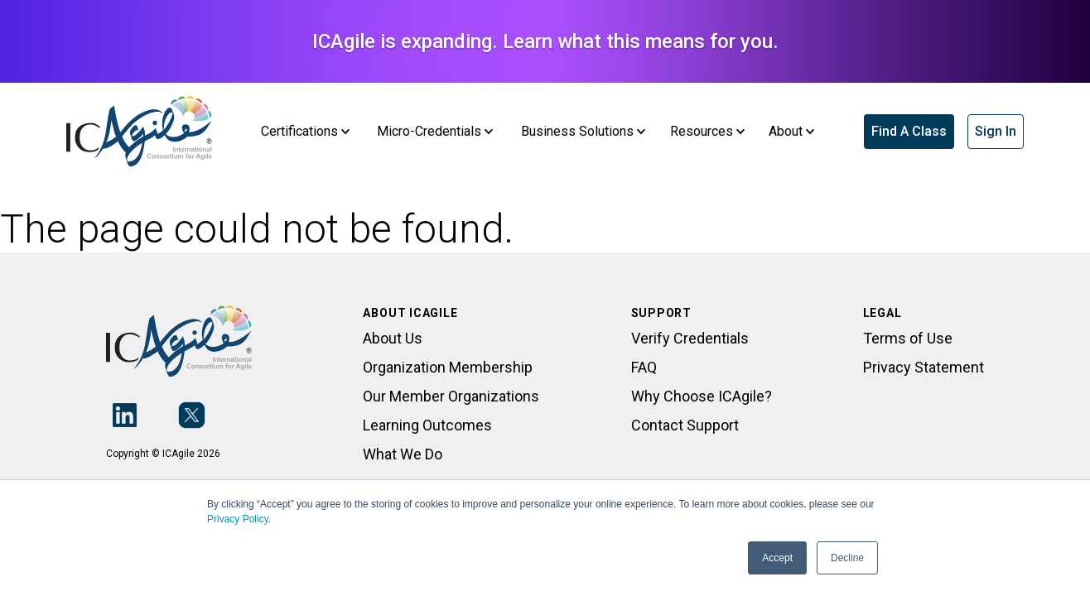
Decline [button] (847, 558)
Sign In (995, 131)
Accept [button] (777, 558)
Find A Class (909, 131)
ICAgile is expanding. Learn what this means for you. (545, 41)
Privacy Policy (237, 519)
